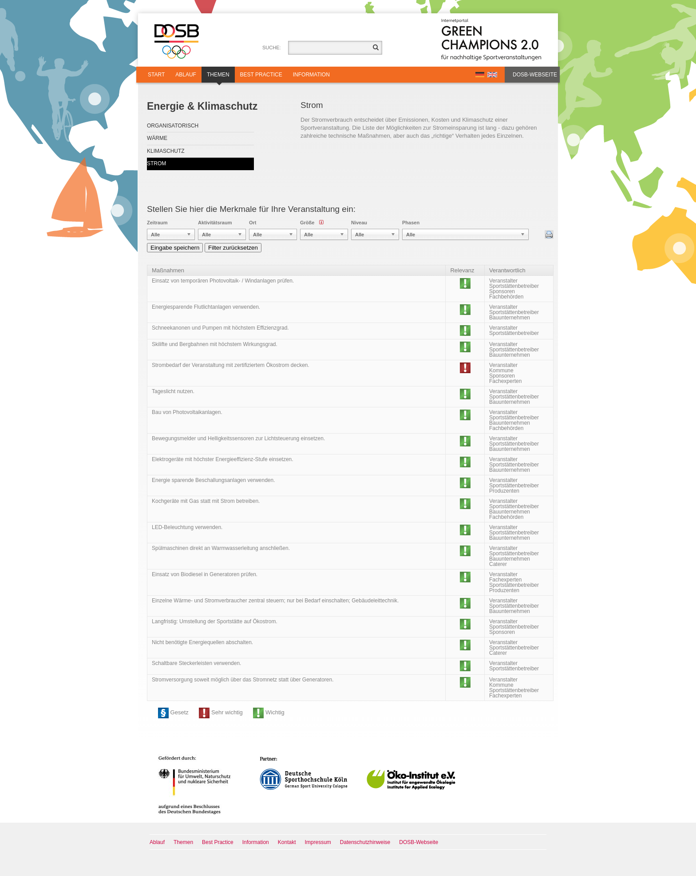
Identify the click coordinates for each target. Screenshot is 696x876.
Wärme (157, 138)
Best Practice (261, 75)
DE (480, 75)
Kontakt (287, 842)
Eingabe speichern (174, 247)
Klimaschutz (166, 151)
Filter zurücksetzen (233, 247)
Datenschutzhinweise (365, 842)
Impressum (318, 842)
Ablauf (185, 75)
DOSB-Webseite (535, 75)
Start (156, 75)
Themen (218, 77)
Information (311, 75)
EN (492, 75)
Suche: (271, 47)
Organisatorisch (172, 126)
